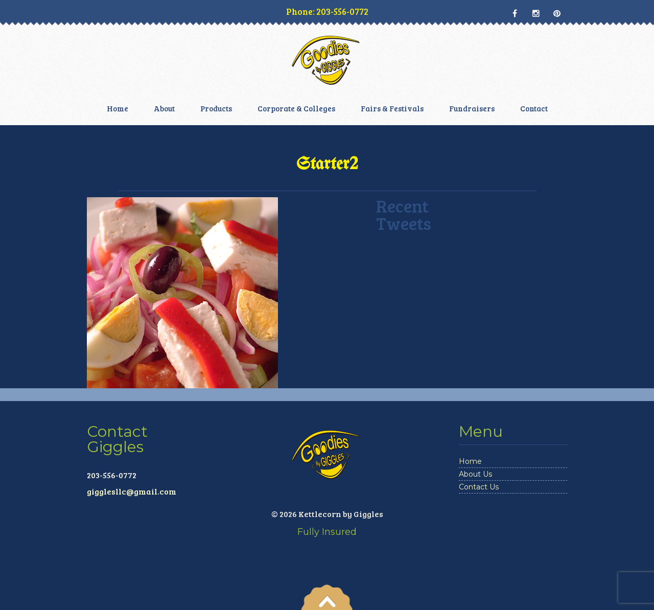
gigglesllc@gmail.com (131, 491)
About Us (475, 474)
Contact (534, 108)
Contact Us (479, 486)
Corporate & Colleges (296, 108)
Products (216, 108)
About (164, 108)
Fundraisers (472, 108)
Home (117, 108)
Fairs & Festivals (392, 108)
